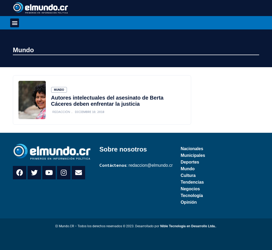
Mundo (23, 50)
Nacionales (192, 148)
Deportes (190, 162)
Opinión (189, 202)
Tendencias (192, 182)
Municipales (193, 155)
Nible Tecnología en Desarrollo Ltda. (188, 226)
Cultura (188, 175)
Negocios (190, 189)
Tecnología (192, 195)
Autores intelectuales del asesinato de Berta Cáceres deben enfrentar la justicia (107, 101)
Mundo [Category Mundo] (59, 89)
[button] (14, 22)
